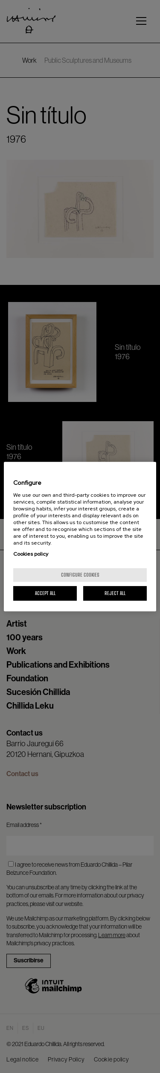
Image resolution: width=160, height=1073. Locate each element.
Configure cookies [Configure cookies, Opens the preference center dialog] (80, 575)
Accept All (45, 593)
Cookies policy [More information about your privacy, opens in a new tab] (30, 554)
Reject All (115, 593)
